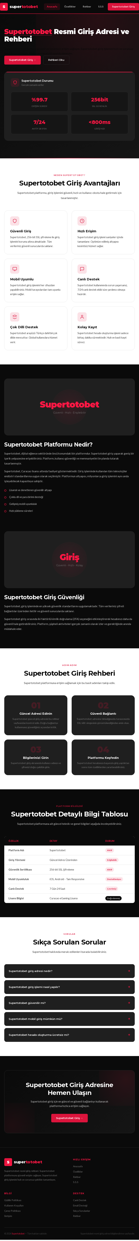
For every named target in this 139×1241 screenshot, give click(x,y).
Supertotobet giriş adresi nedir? (30, 976)
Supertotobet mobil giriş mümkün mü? (35, 1024)
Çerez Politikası (12, 1212)
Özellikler (70, 6)
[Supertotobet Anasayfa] (19, 7)
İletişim (8, 1217)
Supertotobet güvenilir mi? (27, 1008)
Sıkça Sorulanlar (81, 1212)
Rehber (87, 6)
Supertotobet (18, 1235)
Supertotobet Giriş (123, 6)
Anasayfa (52, 6)
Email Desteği (80, 1207)
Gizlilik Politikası (12, 1201)
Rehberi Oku (60, 60)
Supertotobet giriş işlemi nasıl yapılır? (34, 992)
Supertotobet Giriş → (24, 60)
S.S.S (101, 6)
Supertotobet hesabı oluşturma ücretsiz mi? (39, 1040)
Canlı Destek (79, 1201)
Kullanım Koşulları (14, 1207)
